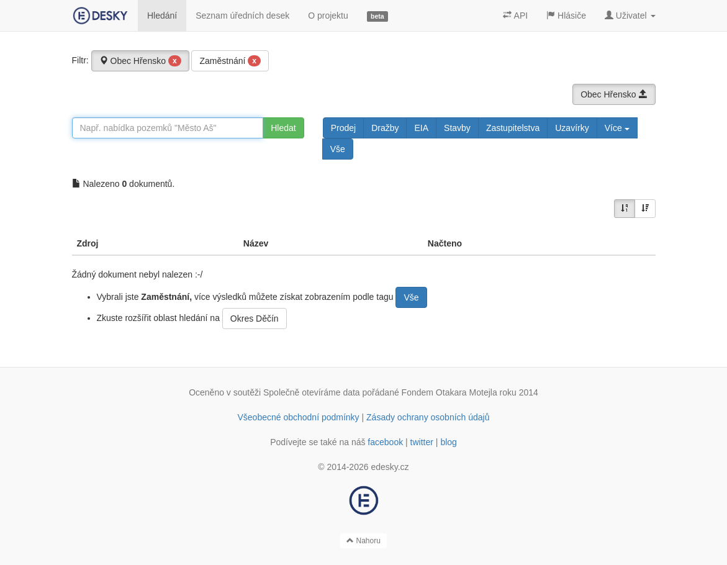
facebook (385, 442)
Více (617, 128)
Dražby (385, 128)
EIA (421, 128)
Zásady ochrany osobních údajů (427, 417)
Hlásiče (566, 15)
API (515, 15)
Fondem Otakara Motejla (449, 392)
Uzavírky (572, 128)
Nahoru (363, 540)
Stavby (457, 128)
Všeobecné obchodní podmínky (298, 417)
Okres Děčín (254, 318)
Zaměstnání (230, 60)
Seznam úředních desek (242, 15)
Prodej (343, 128)
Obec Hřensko (140, 60)
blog (448, 442)
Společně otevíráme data (311, 392)
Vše (337, 149)
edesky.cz (390, 467)
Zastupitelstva (513, 128)
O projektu (328, 15)
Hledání (162, 15)
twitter (421, 442)
